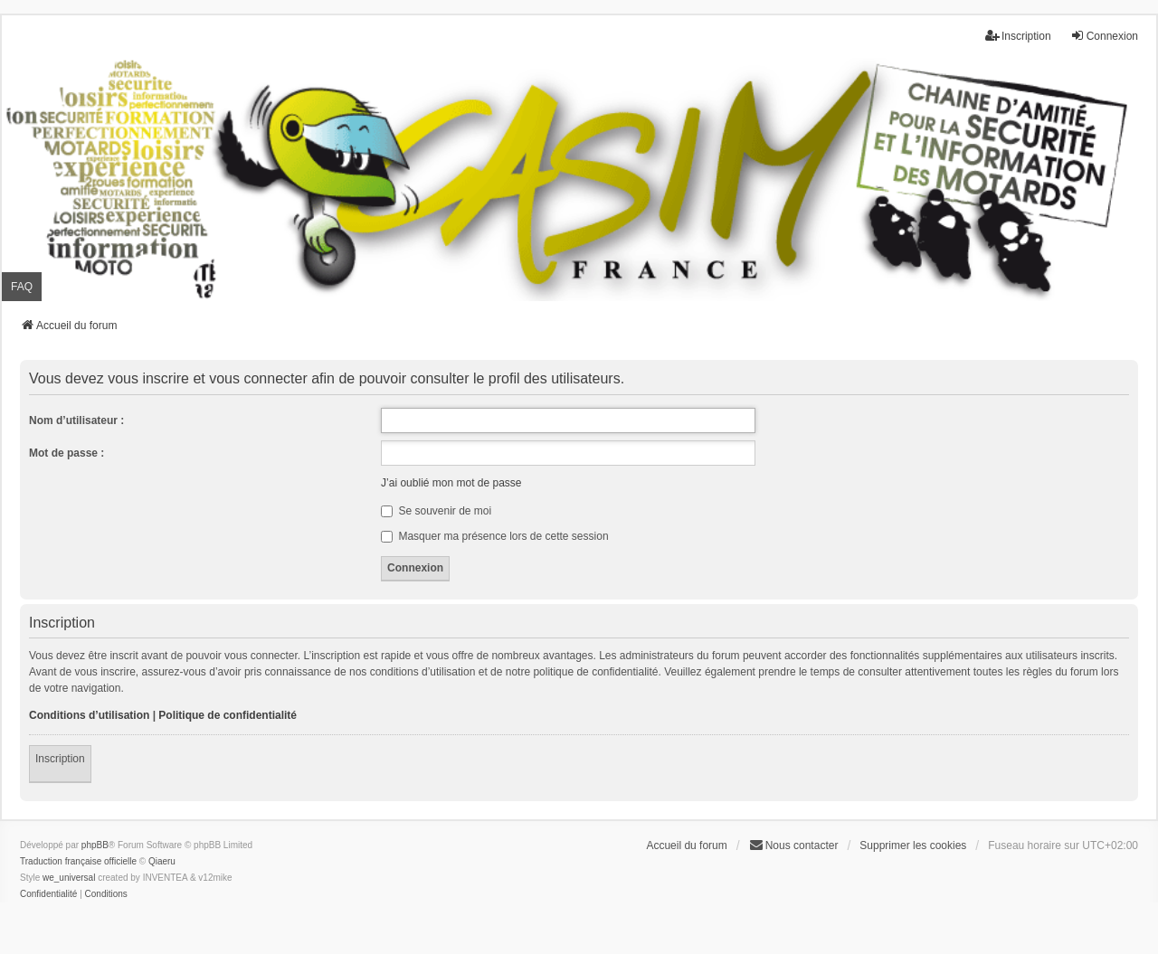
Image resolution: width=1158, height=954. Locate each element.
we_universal (69, 878)
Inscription (60, 758)
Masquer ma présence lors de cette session (494, 536)
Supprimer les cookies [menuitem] (912, 845)
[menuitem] (48, 894)
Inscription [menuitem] (1018, 36)
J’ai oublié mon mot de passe (451, 483)
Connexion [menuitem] (1104, 36)
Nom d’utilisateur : (76, 420)
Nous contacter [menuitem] (794, 845)
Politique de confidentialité (227, 715)
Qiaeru (162, 861)
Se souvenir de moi (436, 511)
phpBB (95, 845)
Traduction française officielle (78, 861)
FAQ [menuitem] (22, 286)
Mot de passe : (66, 453)
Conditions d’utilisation (89, 715)
